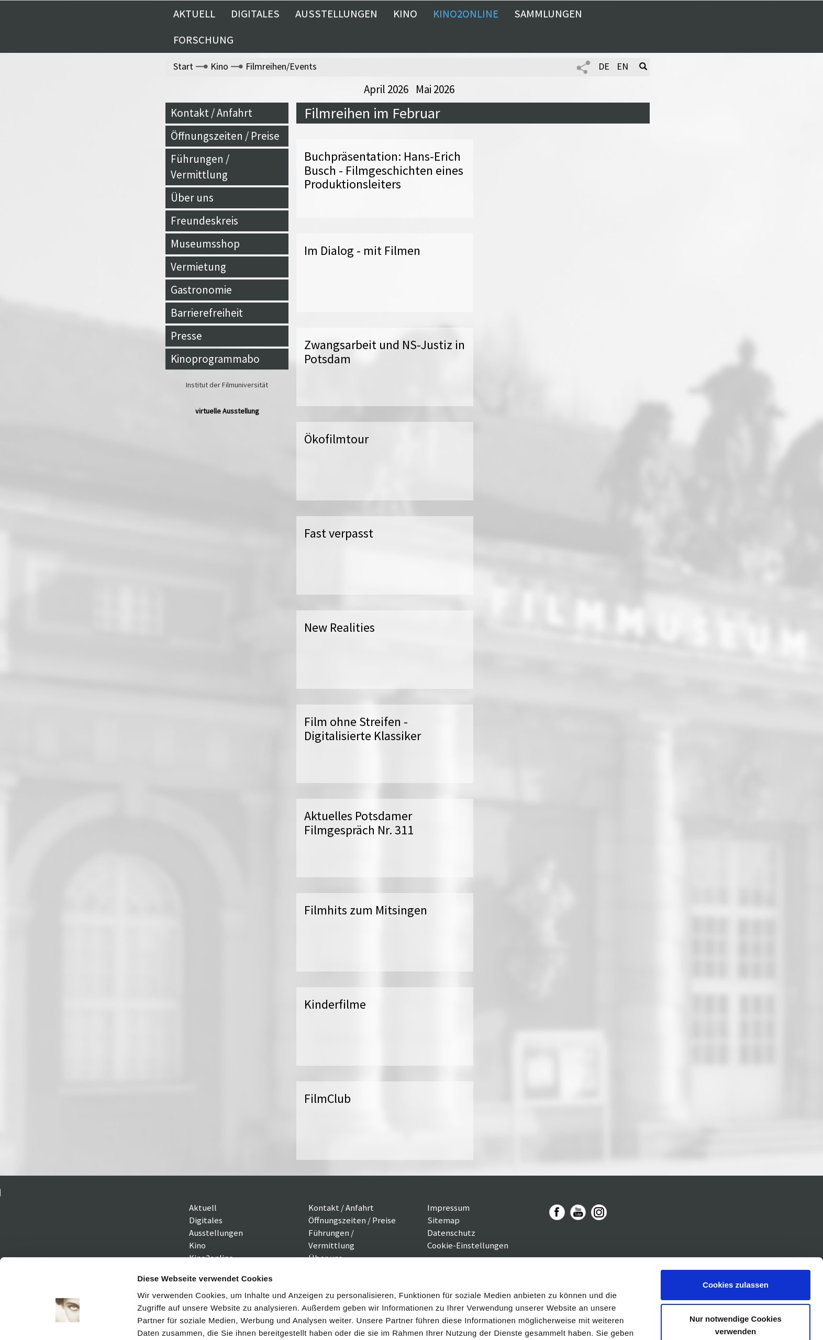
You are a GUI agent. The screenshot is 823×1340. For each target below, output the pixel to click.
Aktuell (194, 13)
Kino (405, 13)
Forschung (203, 40)
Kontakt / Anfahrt (211, 113)
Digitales (255, 13)
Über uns (192, 198)
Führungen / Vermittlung (200, 167)
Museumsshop (205, 244)
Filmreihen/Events (281, 66)
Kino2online (465, 13)
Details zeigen (163, 1319)
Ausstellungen (336, 13)
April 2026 (387, 89)
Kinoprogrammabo (215, 359)
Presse (186, 336)
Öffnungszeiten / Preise (225, 136)
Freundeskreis (204, 221)
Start (183, 66)
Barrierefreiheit (207, 313)
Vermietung (198, 267)
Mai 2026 (435, 89)
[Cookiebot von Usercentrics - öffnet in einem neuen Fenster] (68, 1319)
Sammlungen (548, 13)
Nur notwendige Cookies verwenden (735, 1270)
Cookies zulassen (736, 1229)
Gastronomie (201, 290)
